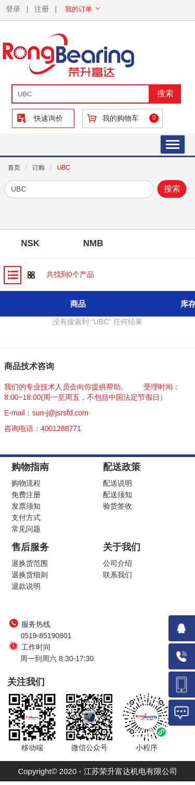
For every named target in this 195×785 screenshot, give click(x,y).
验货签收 (117, 506)
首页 (14, 167)
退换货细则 (29, 575)
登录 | (17, 9)
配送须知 (117, 494)
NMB (93, 243)
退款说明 (26, 586)
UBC (63, 167)
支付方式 (26, 517)
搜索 (172, 188)
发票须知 (26, 506)
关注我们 (26, 682)
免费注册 (26, 494)
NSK (30, 243)
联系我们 (117, 575)
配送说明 (117, 483)
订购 (38, 167)
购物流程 (26, 483)
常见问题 (26, 529)
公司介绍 (117, 563)
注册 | (45, 9)
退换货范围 (29, 563)
